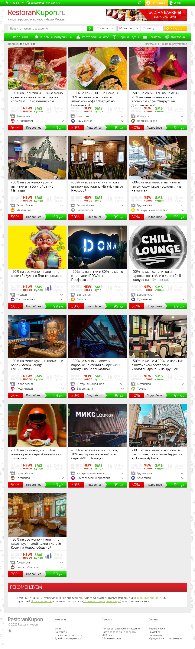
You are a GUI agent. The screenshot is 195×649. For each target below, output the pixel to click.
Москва (14, 2)
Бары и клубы (129, 37)
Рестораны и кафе (95, 37)
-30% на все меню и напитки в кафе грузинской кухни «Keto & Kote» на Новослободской (36, 543)
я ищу (151, 28)
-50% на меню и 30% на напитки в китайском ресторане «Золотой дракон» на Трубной (157, 365)
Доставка (178, 37)
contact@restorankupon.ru (45, 2)
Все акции (20, 37)
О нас (58, 628)
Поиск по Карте (41, 601)
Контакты (61, 632)
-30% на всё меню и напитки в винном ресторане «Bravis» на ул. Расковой (97, 186)
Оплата (153, 619)
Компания (61, 619)
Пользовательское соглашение (121, 628)
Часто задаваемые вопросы (119, 632)
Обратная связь (111, 638)
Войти (177, 2)
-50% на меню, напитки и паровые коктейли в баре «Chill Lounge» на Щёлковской (156, 276)
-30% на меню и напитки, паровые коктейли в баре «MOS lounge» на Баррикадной (96, 365)
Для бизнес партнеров (69, 638)
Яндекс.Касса (157, 628)
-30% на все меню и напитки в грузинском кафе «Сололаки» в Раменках (156, 186)
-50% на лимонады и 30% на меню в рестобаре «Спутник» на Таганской (36, 454)
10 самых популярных (56, 37)
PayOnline (154, 632)
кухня (104, 28)
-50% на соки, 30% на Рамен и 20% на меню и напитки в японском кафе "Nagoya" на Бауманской (95, 99)
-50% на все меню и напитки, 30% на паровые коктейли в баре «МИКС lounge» (94, 454)
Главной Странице (149, 598)
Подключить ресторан (68, 635)
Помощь (107, 619)
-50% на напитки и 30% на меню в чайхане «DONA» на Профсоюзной (97, 276)
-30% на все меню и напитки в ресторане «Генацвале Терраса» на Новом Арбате (157, 454)
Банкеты (155, 37)
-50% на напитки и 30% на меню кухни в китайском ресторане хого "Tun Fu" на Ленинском (37, 97)
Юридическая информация (165, 638)
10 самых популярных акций (102, 601)
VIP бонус (107, 635)
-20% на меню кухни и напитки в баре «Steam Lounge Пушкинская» (37, 365)
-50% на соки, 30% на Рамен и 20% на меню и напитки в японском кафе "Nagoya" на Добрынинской (156, 99)
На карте (176, 28)
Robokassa (155, 635)
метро (128, 28)
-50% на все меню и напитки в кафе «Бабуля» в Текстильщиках (36, 274)
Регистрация (158, 2)
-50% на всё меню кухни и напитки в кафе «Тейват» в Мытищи (32, 186)
